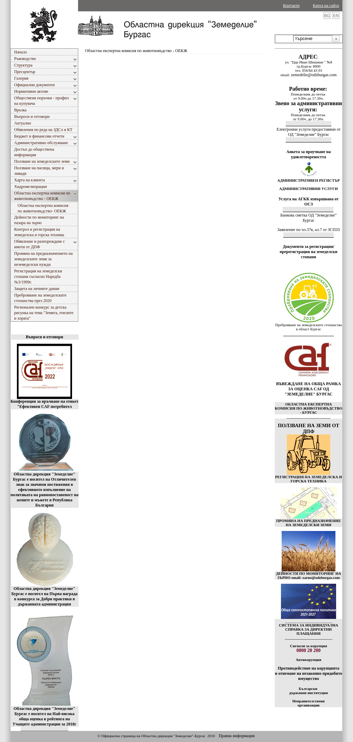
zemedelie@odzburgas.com (313, 74)
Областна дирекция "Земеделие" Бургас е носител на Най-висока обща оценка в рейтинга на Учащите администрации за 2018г (45, 716)
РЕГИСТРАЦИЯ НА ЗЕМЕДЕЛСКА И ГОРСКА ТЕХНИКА (308, 479)
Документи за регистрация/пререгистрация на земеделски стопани (308, 251)
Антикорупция (308, 660)
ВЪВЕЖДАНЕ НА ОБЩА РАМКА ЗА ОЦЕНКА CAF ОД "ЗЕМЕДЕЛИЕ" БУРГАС (308, 389)
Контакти (291, 5)
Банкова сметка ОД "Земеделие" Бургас (308, 218)
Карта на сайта (326, 5)
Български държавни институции (308, 690)
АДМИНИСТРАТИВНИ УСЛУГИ (308, 189)
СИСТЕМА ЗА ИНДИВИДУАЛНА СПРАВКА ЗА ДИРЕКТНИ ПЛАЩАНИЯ (308, 629)
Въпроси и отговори (44, 336)
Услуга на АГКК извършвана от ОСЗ (309, 202)
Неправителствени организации (308, 703)
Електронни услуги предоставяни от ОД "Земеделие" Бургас (308, 132)
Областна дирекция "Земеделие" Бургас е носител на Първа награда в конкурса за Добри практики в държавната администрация (44, 596)
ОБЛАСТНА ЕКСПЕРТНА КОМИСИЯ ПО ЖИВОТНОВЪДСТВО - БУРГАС (308, 408)
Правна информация (236, 735)
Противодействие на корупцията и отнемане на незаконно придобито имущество (308, 673)
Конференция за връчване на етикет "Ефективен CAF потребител (44, 404)
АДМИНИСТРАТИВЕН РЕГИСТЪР (308, 180)
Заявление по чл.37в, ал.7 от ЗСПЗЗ (308, 229)
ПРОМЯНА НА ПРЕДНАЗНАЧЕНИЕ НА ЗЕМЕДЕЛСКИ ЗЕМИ (308, 523)
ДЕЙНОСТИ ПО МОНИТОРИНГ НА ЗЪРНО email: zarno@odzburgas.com (308, 575)
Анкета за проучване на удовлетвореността (308, 154)
